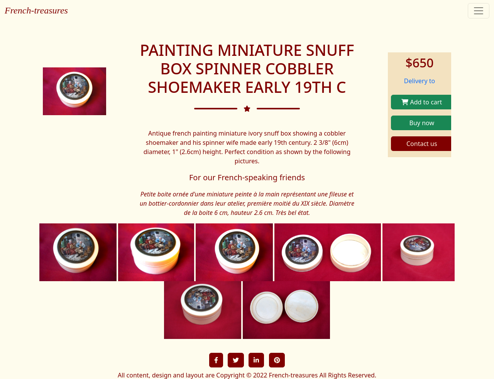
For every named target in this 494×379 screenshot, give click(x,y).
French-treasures (36, 10)
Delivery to (419, 81)
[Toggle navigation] (478, 10)
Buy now (421, 123)
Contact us (421, 143)
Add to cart (421, 102)
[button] (216, 360)
